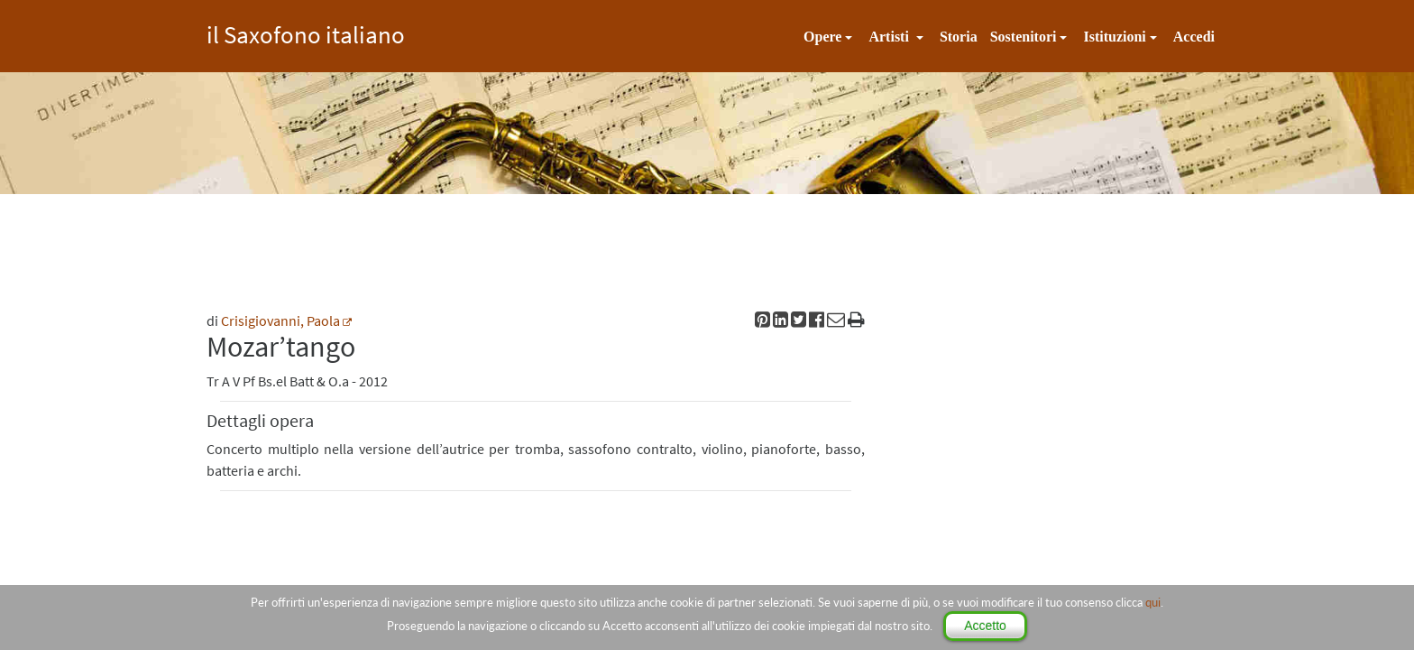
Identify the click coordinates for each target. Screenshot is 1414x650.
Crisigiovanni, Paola (280, 320)
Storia (959, 36)
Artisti (890, 36)
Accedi (1194, 36)
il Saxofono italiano (306, 32)
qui (1153, 602)
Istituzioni (1114, 36)
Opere (822, 36)
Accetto (985, 625)
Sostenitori (1023, 36)
